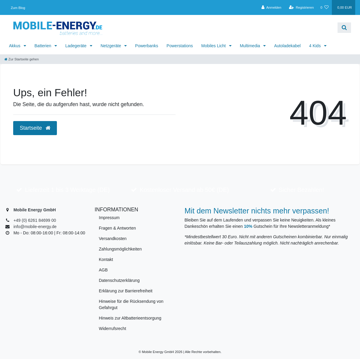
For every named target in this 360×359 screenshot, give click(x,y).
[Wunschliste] (324, 7)
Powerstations (180, 45)
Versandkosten (113, 238)
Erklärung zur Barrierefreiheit (125, 290)
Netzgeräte (111, 45)
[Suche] (344, 27)
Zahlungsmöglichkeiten (120, 249)
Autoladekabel (287, 45)
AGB (103, 270)
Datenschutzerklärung (119, 280)
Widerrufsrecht (112, 328)
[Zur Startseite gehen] (21, 59)
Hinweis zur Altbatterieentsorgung (130, 318)
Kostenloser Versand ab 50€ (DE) (184, 190)
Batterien (43, 45)
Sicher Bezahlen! (301, 190)
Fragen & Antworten (117, 228)
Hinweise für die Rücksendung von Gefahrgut (131, 304)
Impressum (109, 217)
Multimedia (250, 45)
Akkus (15, 45)
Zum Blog (18, 8)
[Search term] (224, 27)
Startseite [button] (35, 128)
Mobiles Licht (214, 45)
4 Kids (315, 45)
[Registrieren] (301, 7)
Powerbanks (146, 45)
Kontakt (106, 259)
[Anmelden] (271, 7)
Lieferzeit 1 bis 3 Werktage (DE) (67, 190)
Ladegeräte (76, 45)
